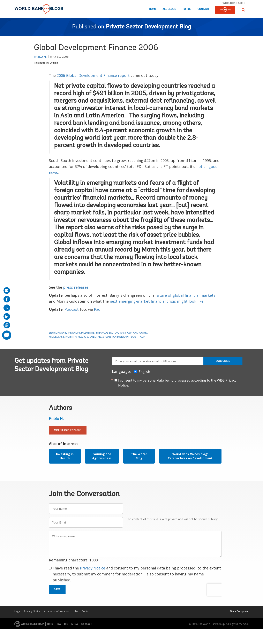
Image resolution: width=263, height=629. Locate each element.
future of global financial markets (185, 295)
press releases (76, 287)
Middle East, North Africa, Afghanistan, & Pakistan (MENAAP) (89, 337)
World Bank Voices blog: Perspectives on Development (190, 456)
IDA (59, 624)
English (54, 62)
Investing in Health (65, 456)
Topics (186, 9)
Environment (57, 332)
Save (57, 589)
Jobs (75, 611)
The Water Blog (139, 456)
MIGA (74, 624)
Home (152, 9)
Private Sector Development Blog (148, 27)
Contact (203, 9)
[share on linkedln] (6, 316)
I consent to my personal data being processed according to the (177, 383)
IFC (66, 624)
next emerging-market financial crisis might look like (156, 301)
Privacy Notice (92, 568)
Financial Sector (107, 332)
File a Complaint (239, 611)
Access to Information (56, 611)
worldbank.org (234, 3)
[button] (243, 10)
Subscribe (223, 361)
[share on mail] (6, 290)
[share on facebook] (6, 299)
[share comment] (6, 335)
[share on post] (6, 308)
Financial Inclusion (81, 332)
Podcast (72, 309)
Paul (98, 309)
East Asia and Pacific (133, 332)
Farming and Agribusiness (102, 456)
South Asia (138, 337)
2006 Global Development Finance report (93, 75)
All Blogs (169, 9)
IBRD (50, 624)
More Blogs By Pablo (67, 430)
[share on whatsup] (6, 325)
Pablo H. (40, 56)
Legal (17, 611)
